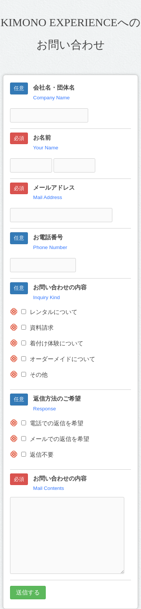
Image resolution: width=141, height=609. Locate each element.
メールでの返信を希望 (55, 439)
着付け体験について (52, 343)
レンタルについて (49, 312)
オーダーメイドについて (58, 359)
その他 (34, 375)
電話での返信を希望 (52, 423)
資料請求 (37, 327)
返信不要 (37, 454)
